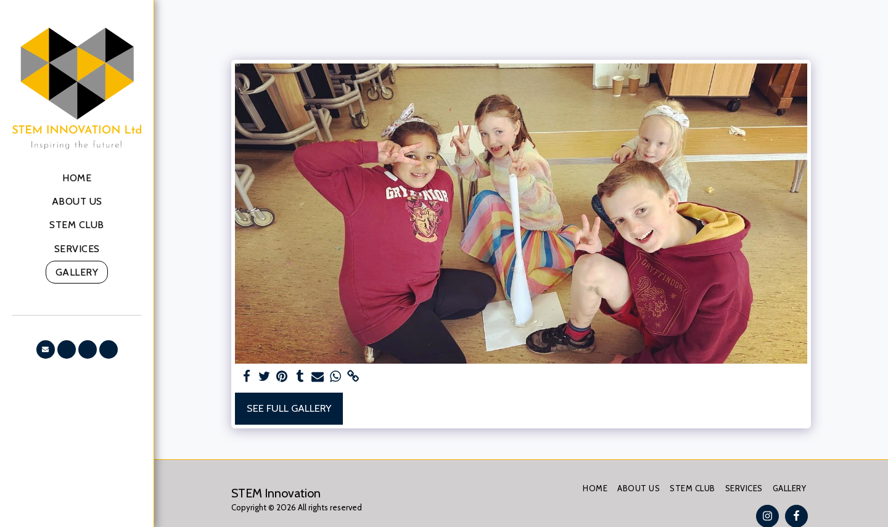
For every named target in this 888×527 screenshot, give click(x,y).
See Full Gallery (289, 408)
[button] (45, 349)
